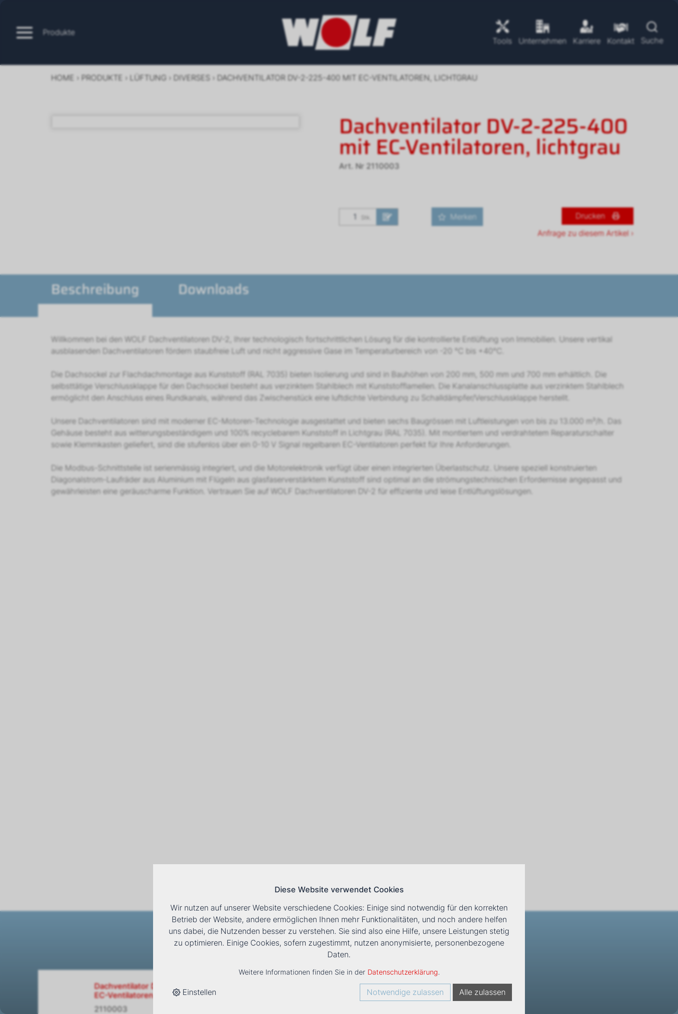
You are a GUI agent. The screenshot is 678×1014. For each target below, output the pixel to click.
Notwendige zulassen (405, 992)
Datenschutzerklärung (403, 972)
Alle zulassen (482, 992)
